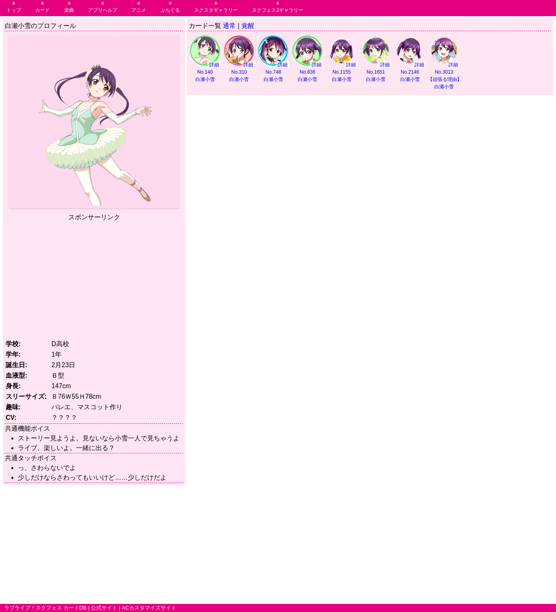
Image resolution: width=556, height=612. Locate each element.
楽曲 (69, 10)
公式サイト (104, 608)
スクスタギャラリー (216, 10)
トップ (13, 10)
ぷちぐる (170, 10)
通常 (229, 25)
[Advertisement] (94, 279)
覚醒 (247, 25)
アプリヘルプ (102, 10)
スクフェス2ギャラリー (277, 10)
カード (42, 10)
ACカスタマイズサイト (149, 608)
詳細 (214, 65)
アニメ (138, 10)
